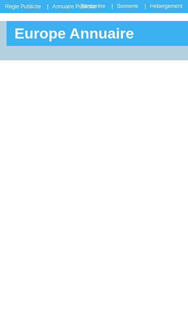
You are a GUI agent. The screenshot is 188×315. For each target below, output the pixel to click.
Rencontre (93, 6)
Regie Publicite (23, 7)
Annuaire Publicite (74, 7)
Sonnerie (127, 6)
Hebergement (166, 6)
